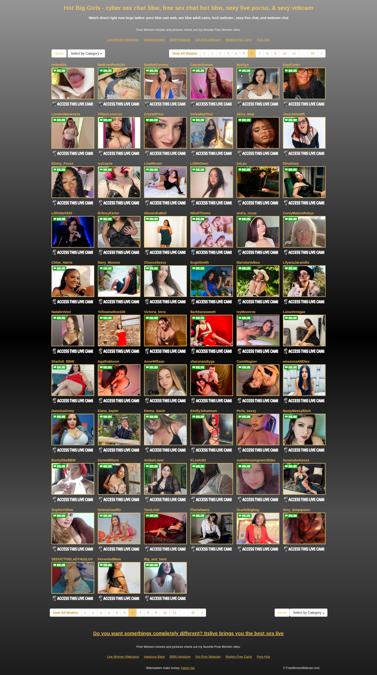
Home (59, 53)
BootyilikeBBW (63, 460)
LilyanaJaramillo (296, 262)
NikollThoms (200, 213)
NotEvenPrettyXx (111, 65)
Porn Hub (263, 39)
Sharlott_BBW (62, 361)
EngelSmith (199, 262)
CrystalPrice (154, 114)
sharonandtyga (202, 361)
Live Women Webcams (123, 39)
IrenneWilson (108, 460)
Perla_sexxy (246, 411)
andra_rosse (247, 213)
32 (312, 53)
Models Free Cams (239, 39)
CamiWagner (247, 361)
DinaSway (291, 163)
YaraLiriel (151, 510)
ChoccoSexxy (155, 262)
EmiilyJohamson (203, 411)
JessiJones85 (294, 114)
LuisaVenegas (294, 312)
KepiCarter (291, 65)
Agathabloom (108, 361)
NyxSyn (243, 65)
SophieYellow (62, 510)
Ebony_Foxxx (62, 163)
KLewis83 (198, 460)
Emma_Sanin (154, 411)
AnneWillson (154, 361)
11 (294, 53)
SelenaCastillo (109, 510)
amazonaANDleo (296, 361)
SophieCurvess (156, 65)
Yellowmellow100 (111, 312)
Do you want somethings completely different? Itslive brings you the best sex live (188, 633)
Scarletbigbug (248, 510)
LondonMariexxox (65, 114)
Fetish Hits (188, 668)
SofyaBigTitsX (201, 114)
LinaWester (153, 163)
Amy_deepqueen (296, 510)
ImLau (241, 163)
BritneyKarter (108, 213)
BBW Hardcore (180, 39)
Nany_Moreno (109, 262)
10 (284, 53)
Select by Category (86, 53)
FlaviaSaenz (200, 510)
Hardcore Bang (154, 39)
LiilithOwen (199, 163)
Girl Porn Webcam (208, 39)
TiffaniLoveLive (110, 114)
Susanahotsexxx (296, 460)
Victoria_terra (155, 312)
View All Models (184, 53)
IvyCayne (105, 163)
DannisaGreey (62, 411)
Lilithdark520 (61, 213)
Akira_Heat (245, 114)
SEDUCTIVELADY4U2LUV (72, 559)
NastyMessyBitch (297, 411)
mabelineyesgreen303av (256, 460)
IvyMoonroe (246, 312)
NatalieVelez (61, 312)
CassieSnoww (201, 65)
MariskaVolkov (248, 262)
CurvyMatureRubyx (298, 213)
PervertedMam (109, 559)
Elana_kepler (108, 411)
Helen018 (58, 65)
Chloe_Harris (61, 262)
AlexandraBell (155, 213)
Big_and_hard (155, 559)
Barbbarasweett (203, 312)
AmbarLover (154, 460)
